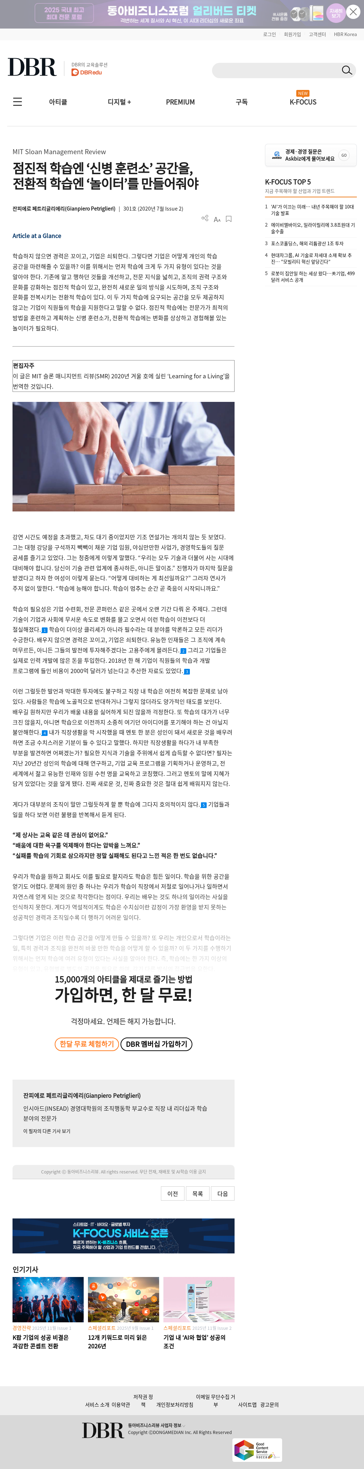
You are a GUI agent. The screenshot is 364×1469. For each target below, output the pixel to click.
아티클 (58, 102)
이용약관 (121, 1404)
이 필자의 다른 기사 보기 (46, 1130)
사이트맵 (247, 1404)
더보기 (205, 218)
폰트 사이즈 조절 (217, 219)
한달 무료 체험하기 (87, 1044)
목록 (197, 1193)
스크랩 (229, 219)
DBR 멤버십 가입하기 (156, 1044)
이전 (172, 1193)
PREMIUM (180, 102)
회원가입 (292, 34)
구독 (242, 102)
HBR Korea (345, 34)
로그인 (269, 34)
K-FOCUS (303, 102)
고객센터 (317, 34)
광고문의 (269, 1404)
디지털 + (119, 102)
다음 (222, 1193)
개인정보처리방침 (174, 1404)
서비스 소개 (97, 1404)
